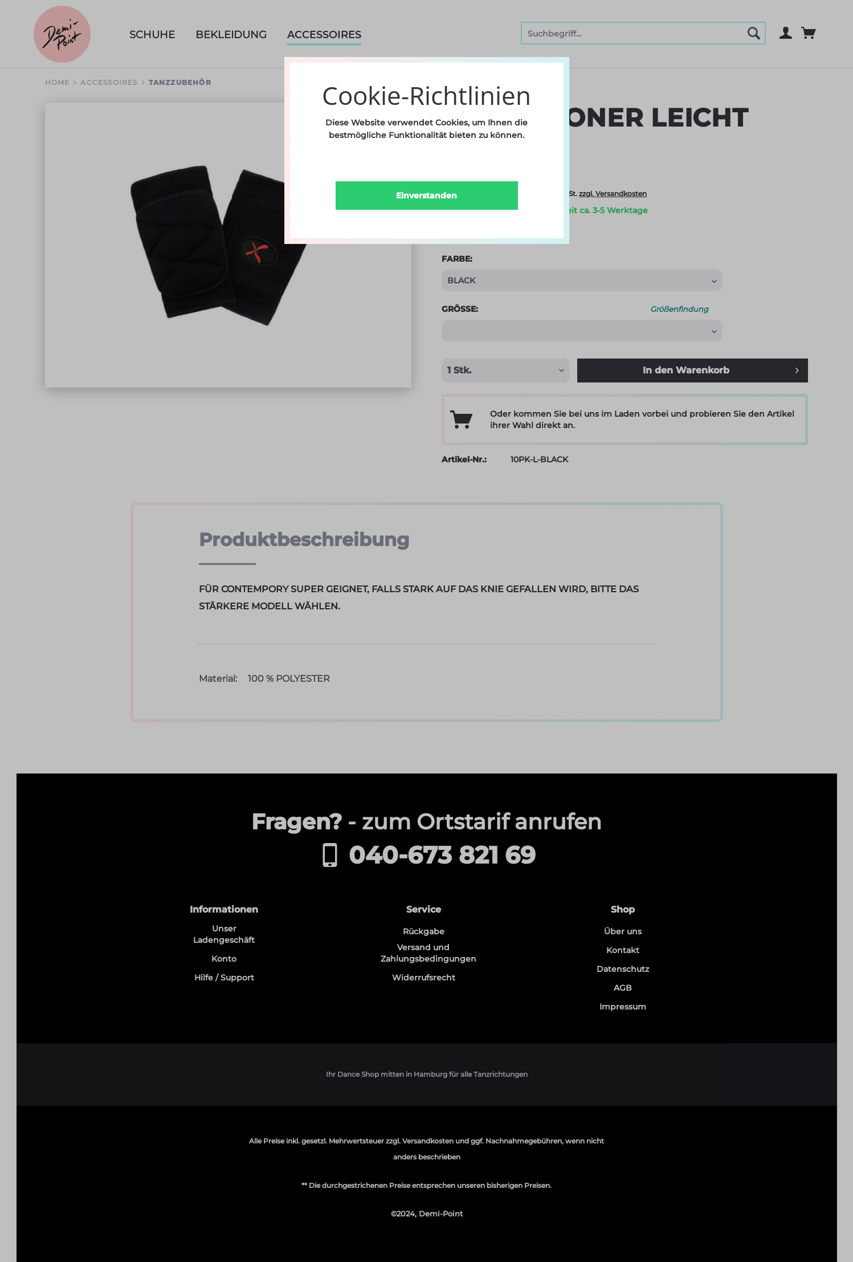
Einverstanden (426, 195)
